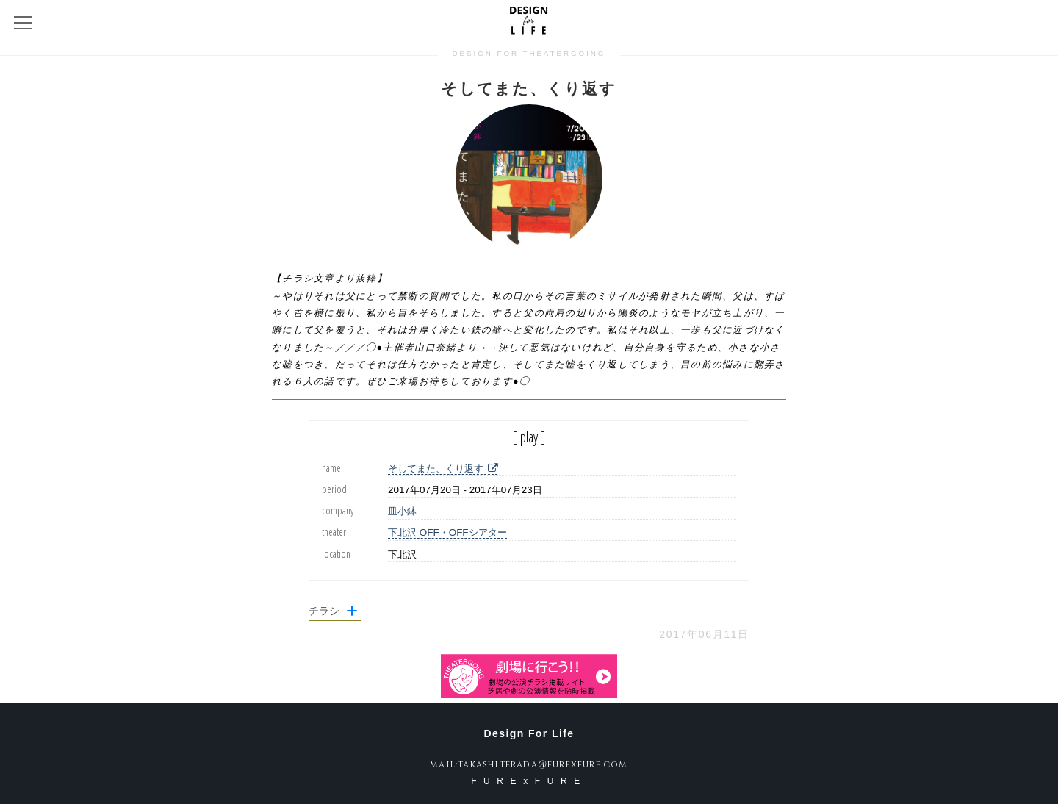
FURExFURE (529, 781)
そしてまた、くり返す (442, 468)
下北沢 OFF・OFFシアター (447, 532)
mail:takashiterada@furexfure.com (528, 764)
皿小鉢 (402, 511)
